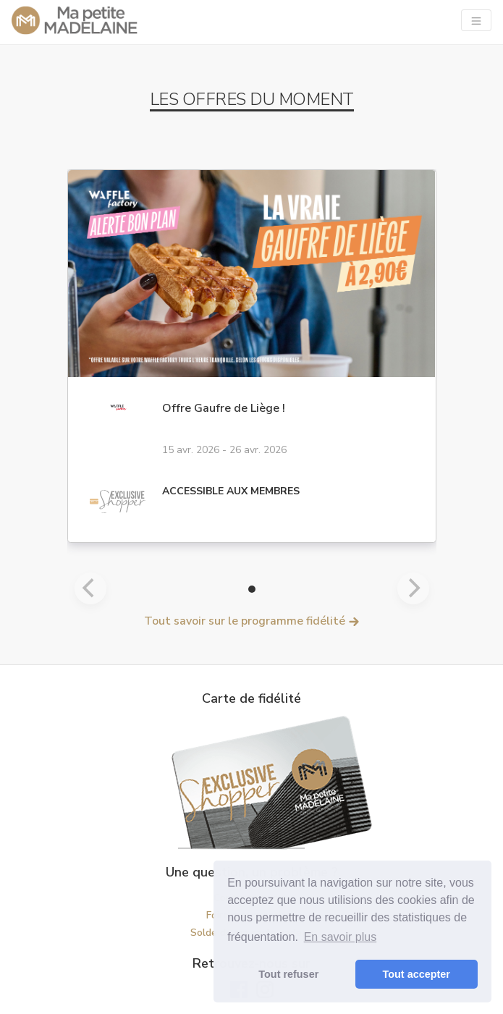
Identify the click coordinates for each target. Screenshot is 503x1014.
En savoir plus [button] (340, 937)
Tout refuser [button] (288, 974)
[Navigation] (476, 20)
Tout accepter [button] (416, 974)
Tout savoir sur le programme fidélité (252, 621)
